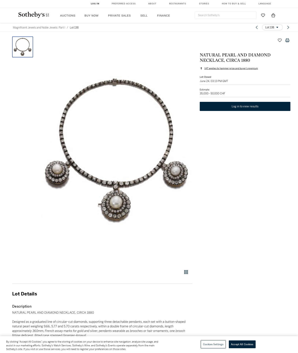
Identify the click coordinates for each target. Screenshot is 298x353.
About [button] (152, 3)
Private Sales (119, 15)
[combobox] (226, 15)
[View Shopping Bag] (273, 15)
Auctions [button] (67, 15)
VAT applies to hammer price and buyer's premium (231, 68)
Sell (144, 15)
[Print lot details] (287, 40)
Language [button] (264, 3)
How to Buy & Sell (234, 3)
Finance (163, 15)
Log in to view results (245, 106)
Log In (95, 3)
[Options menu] (272, 27)
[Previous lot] (257, 27)
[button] (116, 150)
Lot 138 (74, 27)
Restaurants (177, 3)
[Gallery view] (186, 272)
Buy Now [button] (92, 15)
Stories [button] (204, 3)
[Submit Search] (252, 15)
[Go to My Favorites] (263, 15)
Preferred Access (124, 3)
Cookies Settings (213, 344)
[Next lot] (288, 27)
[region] (149, 344)
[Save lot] (280, 40)
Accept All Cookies (242, 344)
